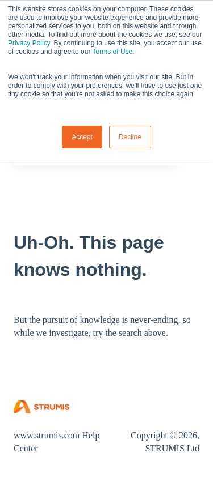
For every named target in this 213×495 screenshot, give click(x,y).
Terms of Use (113, 52)
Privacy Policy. (30, 43)
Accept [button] (82, 137)
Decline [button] (130, 137)
